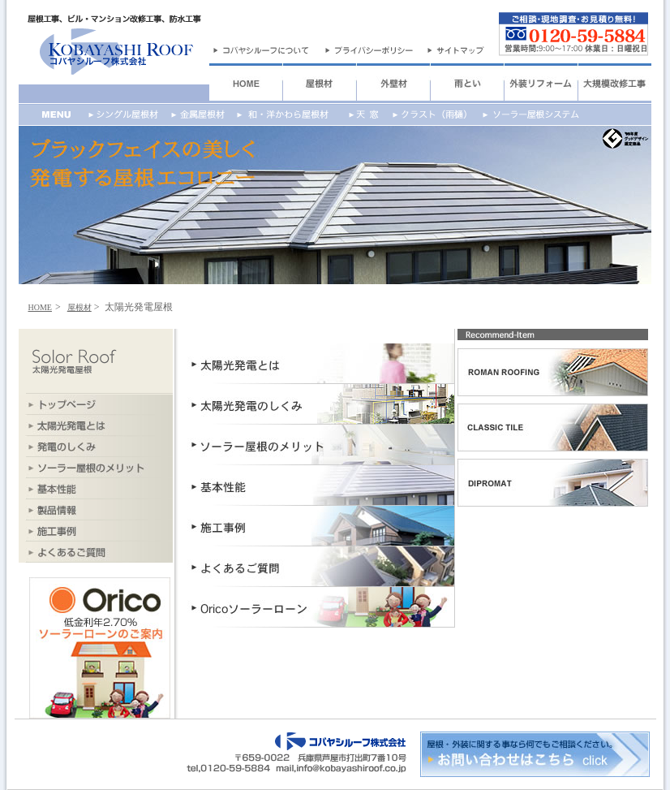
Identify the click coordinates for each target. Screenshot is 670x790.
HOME (40, 307)
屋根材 (79, 307)
